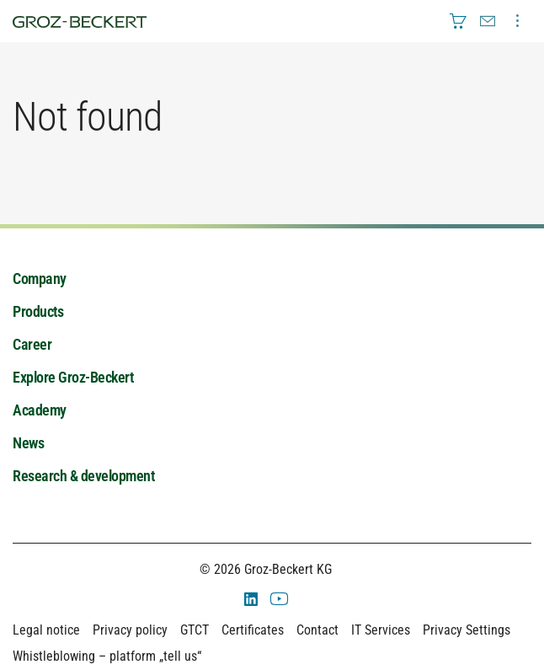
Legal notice (46, 630)
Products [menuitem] (38, 311)
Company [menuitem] (40, 278)
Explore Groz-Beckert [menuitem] (73, 377)
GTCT (194, 630)
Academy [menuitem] (40, 410)
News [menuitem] (28, 443)
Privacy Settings (466, 630)
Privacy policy (130, 630)
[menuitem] (458, 21)
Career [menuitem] (32, 344)
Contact (317, 630)
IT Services (380, 630)
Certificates (252, 630)
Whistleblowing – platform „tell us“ (107, 656)
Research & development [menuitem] (83, 476)
